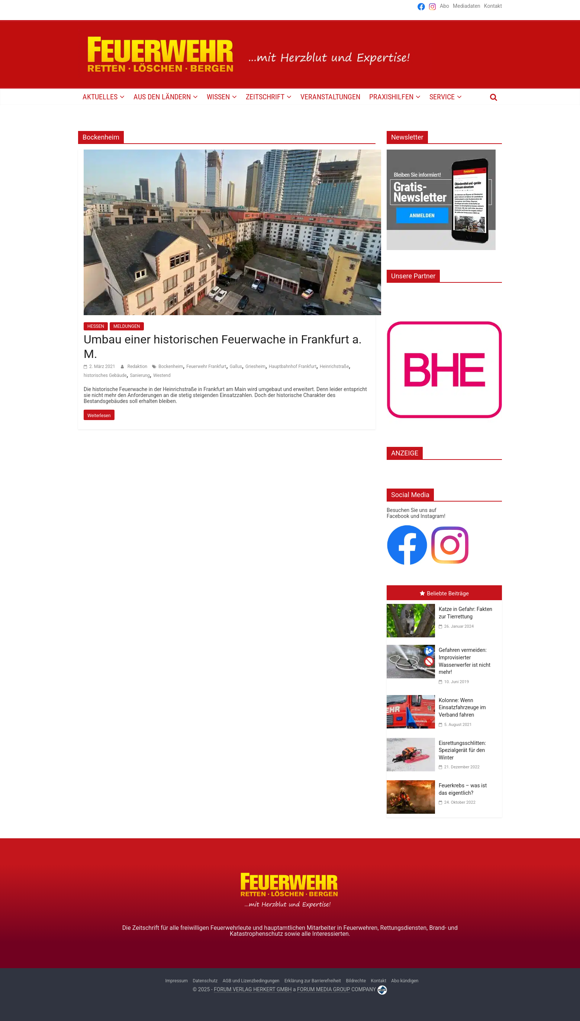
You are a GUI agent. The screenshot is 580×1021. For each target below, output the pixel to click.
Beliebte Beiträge (444, 593)
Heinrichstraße (334, 366)
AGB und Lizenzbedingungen (251, 980)
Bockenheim (170, 366)
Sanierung (140, 375)
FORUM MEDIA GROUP (323, 989)
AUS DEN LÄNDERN (162, 96)
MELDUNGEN (126, 326)
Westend (162, 375)
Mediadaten (466, 6)
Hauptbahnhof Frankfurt (292, 366)
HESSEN (95, 326)
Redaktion (138, 366)
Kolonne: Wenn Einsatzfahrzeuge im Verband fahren (462, 707)
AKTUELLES (100, 96)
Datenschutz (205, 980)
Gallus (236, 366)
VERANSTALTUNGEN (330, 96)
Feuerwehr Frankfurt (206, 366)
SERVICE (442, 96)
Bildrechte (356, 980)
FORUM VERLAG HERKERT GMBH (252, 989)
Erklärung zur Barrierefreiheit (312, 980)
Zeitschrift (265, 96)
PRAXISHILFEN (391, 96)
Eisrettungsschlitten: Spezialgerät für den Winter (462, 750)
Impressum (176, 980)
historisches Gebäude (105, 375)
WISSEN (218, 96)
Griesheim (255, 366)
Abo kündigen (404, 980)
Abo (444, 6)
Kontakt (493, 6)
